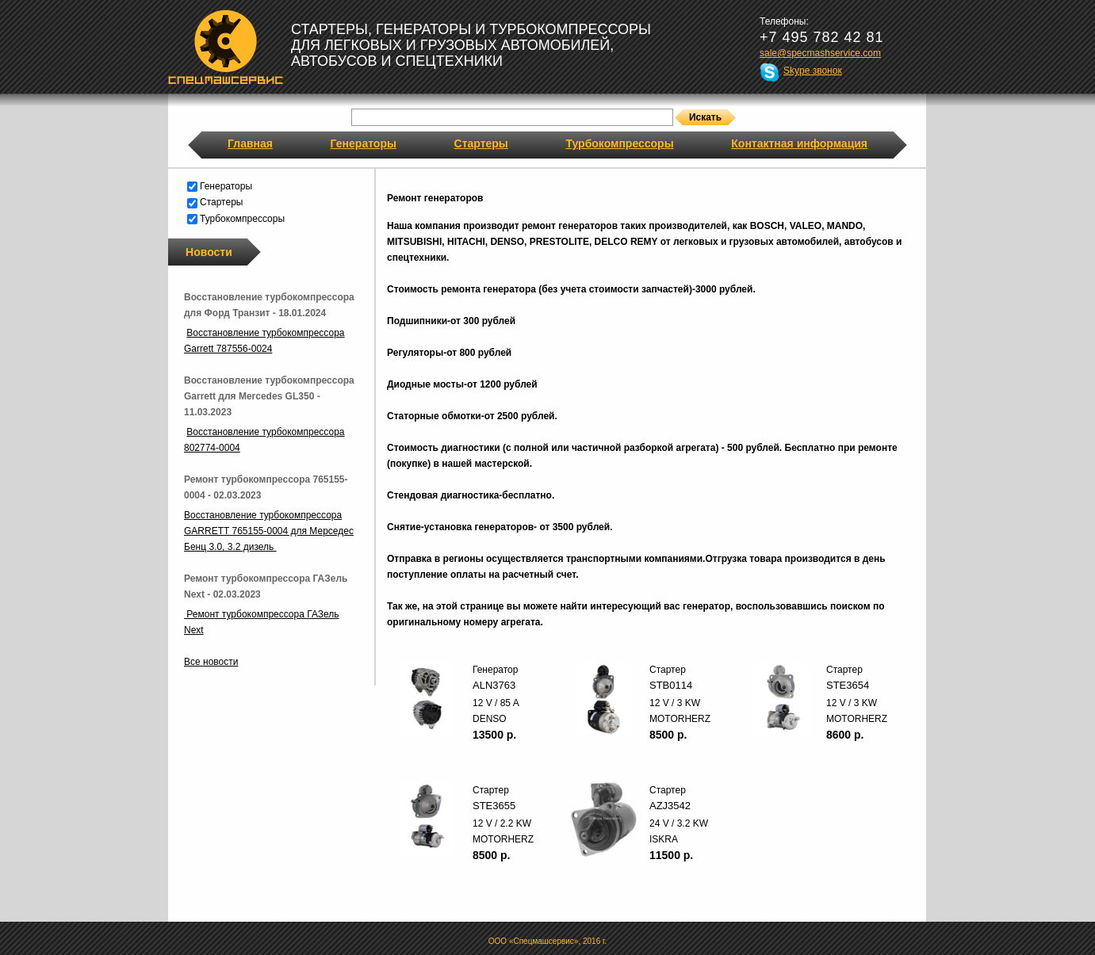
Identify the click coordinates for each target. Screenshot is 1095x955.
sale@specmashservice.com (820, 53)
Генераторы (363, 143)
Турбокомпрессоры (619, 143)
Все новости (211, 661)
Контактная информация (799, 143)
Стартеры (481, 143)
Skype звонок (812, 70)
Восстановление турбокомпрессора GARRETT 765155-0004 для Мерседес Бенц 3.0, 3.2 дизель (269, 531)
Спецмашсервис (225, 47)
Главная (250, 143)
